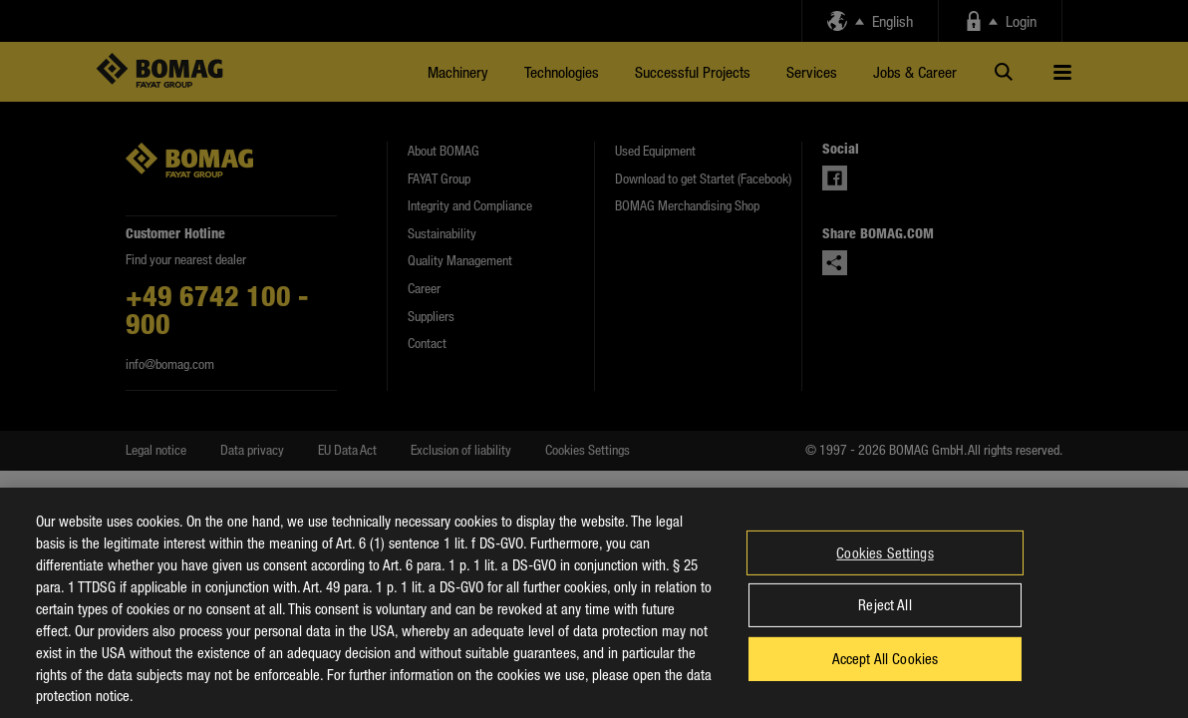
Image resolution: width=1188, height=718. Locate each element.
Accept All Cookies (885, 675)
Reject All (884, 621)
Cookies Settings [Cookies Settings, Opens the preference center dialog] (884, 569)
